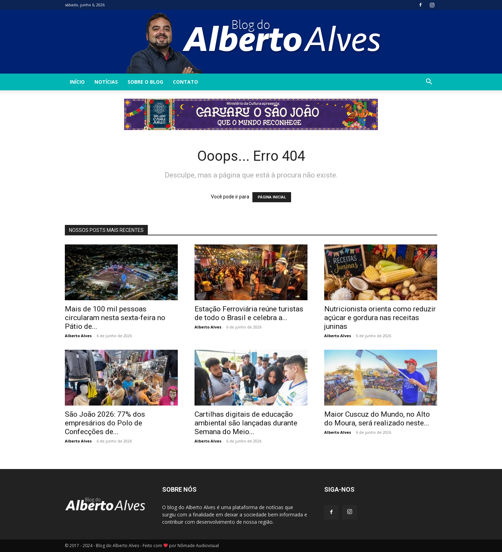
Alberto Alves (78, 335)
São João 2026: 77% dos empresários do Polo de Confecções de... (105, 423)
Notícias (106, 81)
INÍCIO (77, 81)
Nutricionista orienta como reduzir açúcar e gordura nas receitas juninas (380, 318)
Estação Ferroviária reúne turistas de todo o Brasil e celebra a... (249, 313)
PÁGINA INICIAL (272, 197)
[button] (428, 82)
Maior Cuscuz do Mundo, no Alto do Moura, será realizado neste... (377, 418)
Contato (185, 81)
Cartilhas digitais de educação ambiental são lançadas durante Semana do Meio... (246, 423)
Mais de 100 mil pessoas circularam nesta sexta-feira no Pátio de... (115, 318)
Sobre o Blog (145, 81)
